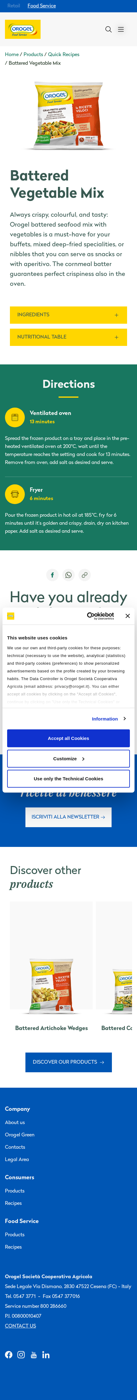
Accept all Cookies (68, 738)
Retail (13, 6)
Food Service (42, 6)
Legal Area (17, 1159)
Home (12, 54)
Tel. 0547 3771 (20, 1296)
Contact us (20, 1326)
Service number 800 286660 (35, 1306)
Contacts (15, 1147)
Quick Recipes (63, 54)
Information (105, 718)
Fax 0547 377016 (61, 1296)
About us (15, 1122)
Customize (68, 758)
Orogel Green (19, 1135)
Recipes (13, 1203)
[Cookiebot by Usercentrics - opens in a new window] (87, 616)
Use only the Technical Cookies (68, 778)
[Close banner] (128, 616)
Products (33, 54)
